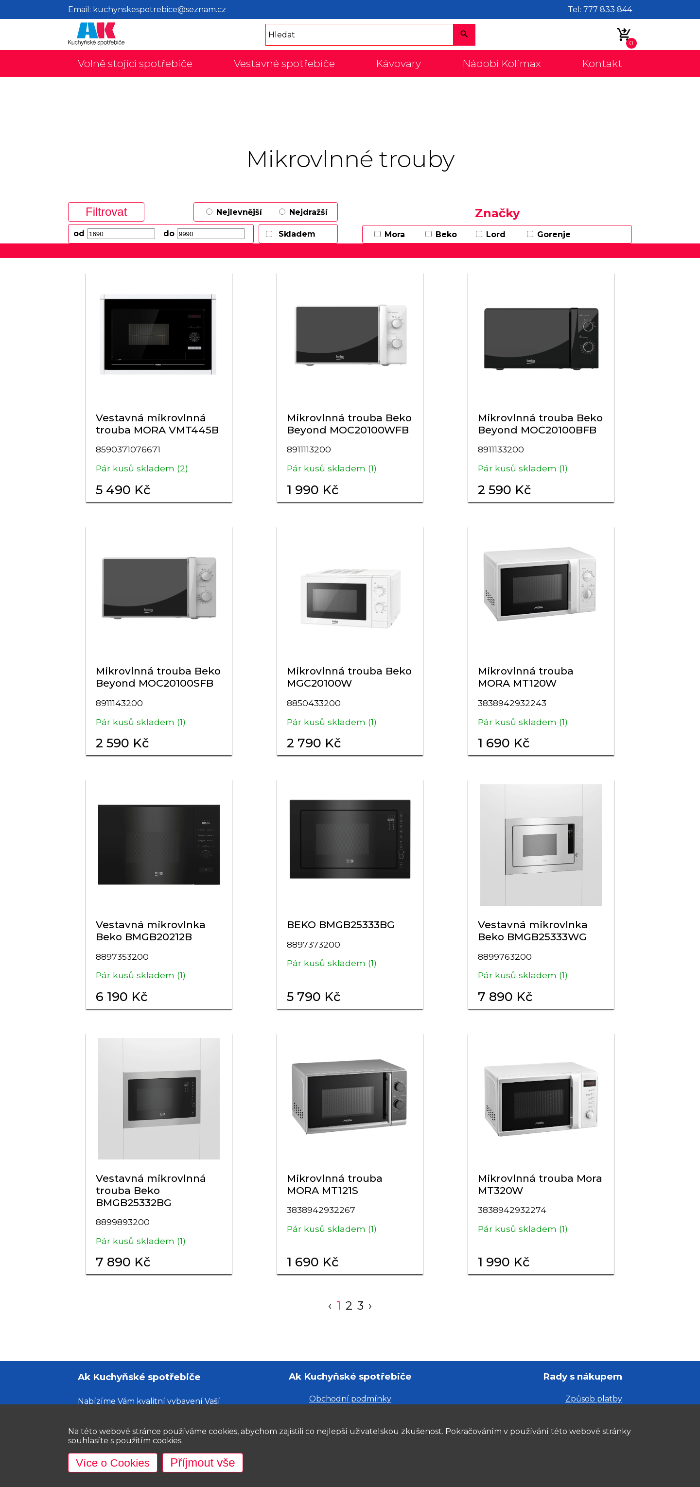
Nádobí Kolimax (501, 63)
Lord (496, 234)
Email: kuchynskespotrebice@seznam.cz (147, 9)
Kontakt (602, 63)
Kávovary (398, 63)
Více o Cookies (115, 1462)
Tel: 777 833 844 (600, 9)
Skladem (297, 234)
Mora (395, 234)
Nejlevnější (239, 212)
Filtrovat (106, 211)
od (79, 233)
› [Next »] (370, 1305)
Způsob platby (593, 1398)
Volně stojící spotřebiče (135, 63)
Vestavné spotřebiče (284, 63)
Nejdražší (308, 212)
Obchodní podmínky (350, 1398)
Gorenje (554, 234)
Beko (446, 234)
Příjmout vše (207, 1462)
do (169, 233)
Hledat (281, 34)
